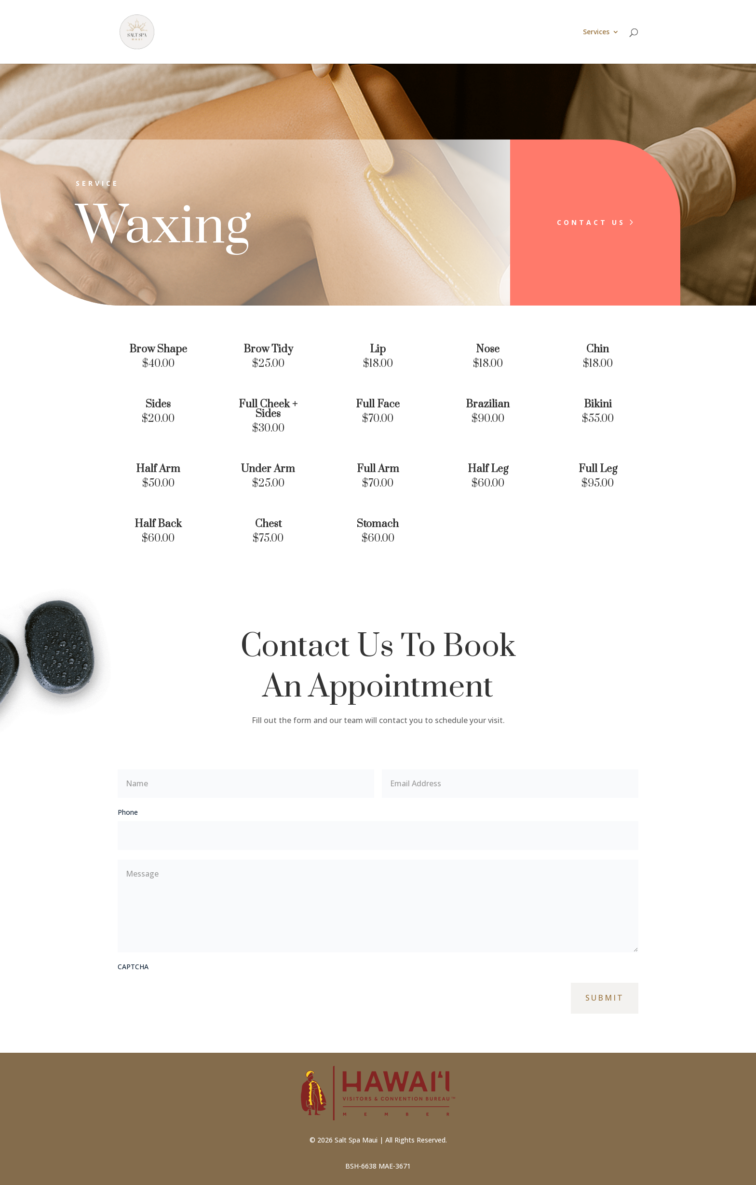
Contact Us (578, 222)
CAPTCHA (133, 966)
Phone (128, 812)
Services (596, 32)
